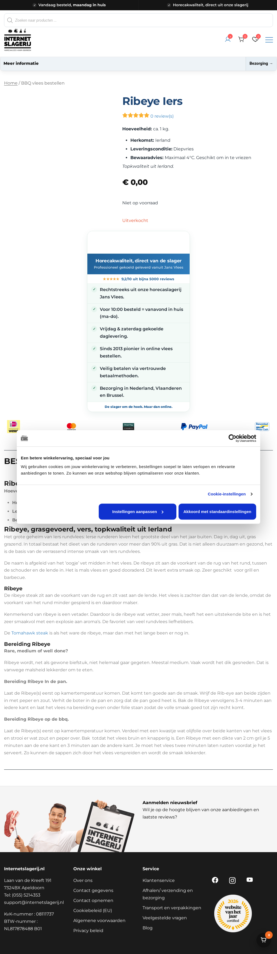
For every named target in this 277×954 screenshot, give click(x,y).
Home (11, 83)
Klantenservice (159, 880)
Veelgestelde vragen (165, 917)
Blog (148, 927)
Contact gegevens (93, 890)
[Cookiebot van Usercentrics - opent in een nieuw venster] (232, 438)
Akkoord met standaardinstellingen (217, 511)
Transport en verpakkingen (172, 907)
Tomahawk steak (29, 633)
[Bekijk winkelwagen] (263, 940)
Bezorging (261, 63)
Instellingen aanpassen (137, 511)
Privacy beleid (88, 930)
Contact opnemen (93, 900)
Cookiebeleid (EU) (92, 910)
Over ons (83, 880)
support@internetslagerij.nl (34, 902)
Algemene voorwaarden (99, 920)
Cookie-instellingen (227, 494)
